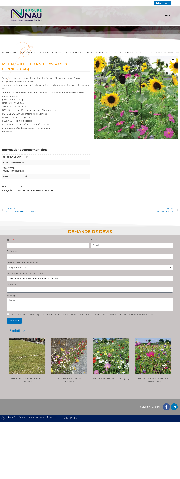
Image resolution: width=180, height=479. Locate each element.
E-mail (94, 240)
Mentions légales (69, 418)
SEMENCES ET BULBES (83, 52)
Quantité (12, 284)
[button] (173, 60)
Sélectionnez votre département (23, 262)
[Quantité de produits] (5, 142)
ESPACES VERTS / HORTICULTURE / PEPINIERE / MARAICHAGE (40, 52)
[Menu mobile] (166, 15)
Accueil (5, 52)
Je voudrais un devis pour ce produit (25, 273)
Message (11, 295)
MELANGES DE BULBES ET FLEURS (35, 190)
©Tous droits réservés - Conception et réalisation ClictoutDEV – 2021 (29, 418)
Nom (10, 240)
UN (27, 162)
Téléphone (12, 251)
